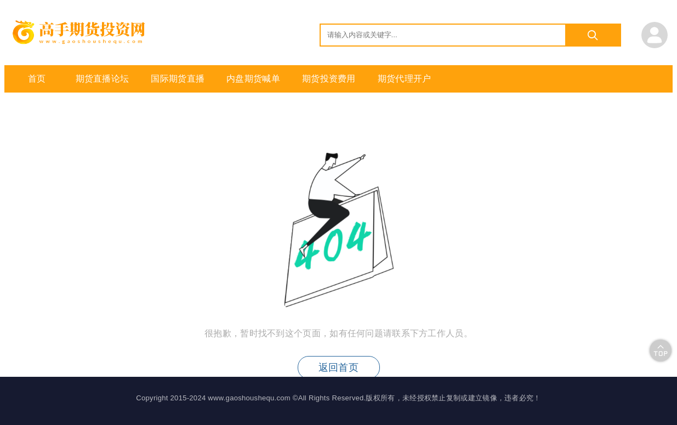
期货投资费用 (329, 78)
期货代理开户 (404, 78)
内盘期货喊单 (253, 78)
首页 (37, 78)
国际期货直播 (177, 78)
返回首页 (338, 367)
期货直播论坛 (102, 78)
